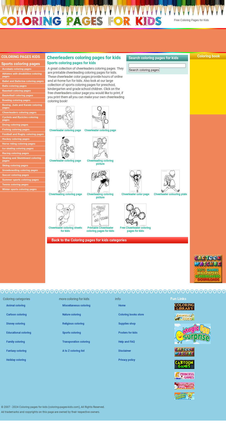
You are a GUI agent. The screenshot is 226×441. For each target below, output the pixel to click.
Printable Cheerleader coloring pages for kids (100, 228)
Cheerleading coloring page (65, 193)
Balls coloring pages (14, 86)
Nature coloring (71, 314)
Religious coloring (73, 323)
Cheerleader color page (135, 193)
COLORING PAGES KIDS (20, 57)
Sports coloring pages (20, 63)
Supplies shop (127, 323)
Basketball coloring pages (17, 95)
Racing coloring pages (15, 153)
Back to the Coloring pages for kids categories (89, 240)
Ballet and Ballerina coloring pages (23, 81)
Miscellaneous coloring (76, 305)
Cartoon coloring (16, 314)
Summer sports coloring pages (20, 179)
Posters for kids (127, 332)
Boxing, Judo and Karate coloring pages (22, 106)
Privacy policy (126, 359)
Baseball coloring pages (16, 90)
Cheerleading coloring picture (100, 161)
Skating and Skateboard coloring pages (21, 159)
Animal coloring (15, 305)
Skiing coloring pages (15, 165)
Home (121, 305)
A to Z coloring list (73, 350)
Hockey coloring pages (15, 139)
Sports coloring (71, 332)
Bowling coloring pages (16, 100)
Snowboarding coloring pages (20, 170)
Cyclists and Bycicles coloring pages (20, 118)
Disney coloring (15, 323)
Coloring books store (131, 314)
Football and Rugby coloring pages (23, 134)
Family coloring (15, 341)
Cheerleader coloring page (65, 129)
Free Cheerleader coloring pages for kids (135, 228)
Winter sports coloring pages (19, 189)
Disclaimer (124, 350)
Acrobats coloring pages (16, 69)
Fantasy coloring (16, 350)
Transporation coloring (76, 341)
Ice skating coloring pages (17, 148)
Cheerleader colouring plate (170, 193)
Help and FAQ (126, 341)
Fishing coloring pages (15, 129)
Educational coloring (18, 332)
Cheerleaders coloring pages (19, 112)
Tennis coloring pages (15, 184)
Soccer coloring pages (15, 175)
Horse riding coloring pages (18, 143)
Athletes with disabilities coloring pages (22, 75)
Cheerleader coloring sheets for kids (65, 228)
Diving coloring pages (15, 124)
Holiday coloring (16, 359)
